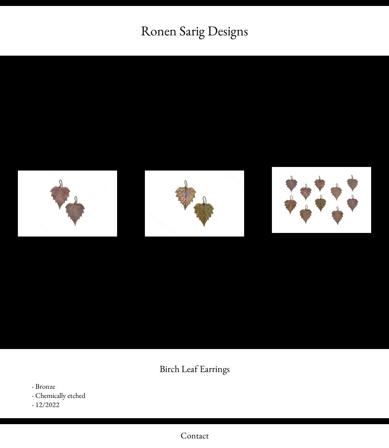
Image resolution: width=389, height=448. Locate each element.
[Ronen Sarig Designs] (194, 31)
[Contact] (194, 436)
